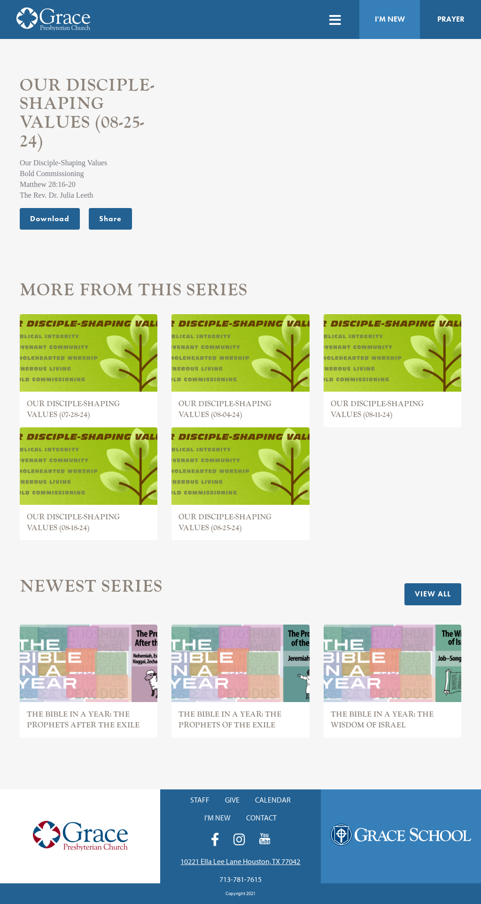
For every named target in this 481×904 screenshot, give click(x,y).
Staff (199, 799)
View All (433, 594)
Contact (261, 817)
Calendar (273, 799)
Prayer (451, 19)
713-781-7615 (240, 879)
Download (50, 219)
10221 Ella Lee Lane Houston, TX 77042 (240, 861)
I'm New (390, 19)
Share (110, 219)
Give (232, 799)
